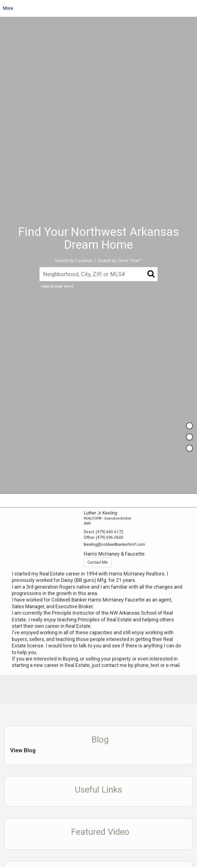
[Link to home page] (103, 8)
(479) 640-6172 (109, 532)
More (8, 8)
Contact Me (97, 562)
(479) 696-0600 (109, 537)
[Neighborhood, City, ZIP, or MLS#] (99, 274)
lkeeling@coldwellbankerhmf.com (114, 544)
